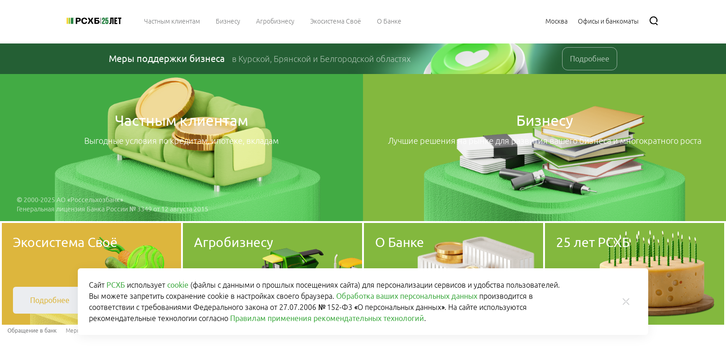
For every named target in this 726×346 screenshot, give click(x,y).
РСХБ (115, 285)
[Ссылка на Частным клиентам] (172, 21)
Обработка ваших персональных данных (406, 296)
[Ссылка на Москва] (556, 21)
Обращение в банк (31, 330)
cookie (177, 285)
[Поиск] (653, 20)
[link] (50, 300)
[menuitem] (172, 21)
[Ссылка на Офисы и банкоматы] (608, 21)
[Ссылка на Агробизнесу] (275, 21)
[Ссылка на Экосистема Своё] (335, 21)
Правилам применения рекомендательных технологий (327, 318)
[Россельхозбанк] (94, 20)
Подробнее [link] (589, 59)
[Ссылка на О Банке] (389, 21)
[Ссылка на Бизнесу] (228, 21)
